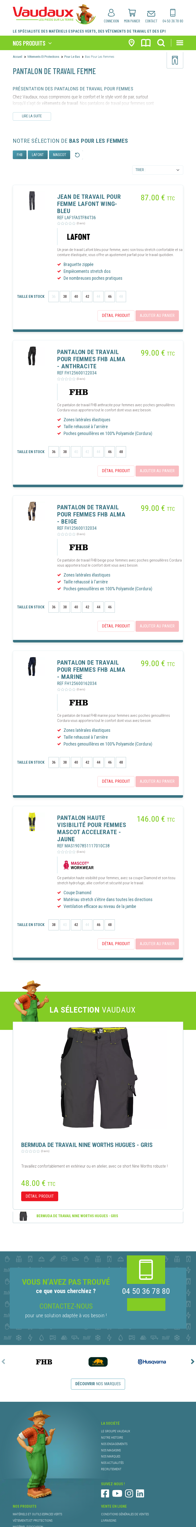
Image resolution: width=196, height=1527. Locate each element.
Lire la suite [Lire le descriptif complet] (32, 116)
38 (65, 297)
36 (53, 452)
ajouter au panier (157, 314)
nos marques (98, 1383)
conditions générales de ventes (125, 1514)
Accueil (17, 57)
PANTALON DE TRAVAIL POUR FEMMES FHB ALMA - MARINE (91, 669)
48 (121, 452)
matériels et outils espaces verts (37, 1514)
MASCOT (59, 155)
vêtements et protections (32, 1520)
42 (87, 297)
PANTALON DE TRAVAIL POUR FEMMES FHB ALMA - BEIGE (91, 514)
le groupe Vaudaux (115, 1431)
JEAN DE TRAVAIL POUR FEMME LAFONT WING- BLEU (89, 204)
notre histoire (112, 1437)
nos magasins (111, 1450)
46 (110, 297)
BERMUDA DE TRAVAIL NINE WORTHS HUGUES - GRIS (77, 1216)
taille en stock (30, 297)
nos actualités (112, 1463)
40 (76, 297)
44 (98, 607)
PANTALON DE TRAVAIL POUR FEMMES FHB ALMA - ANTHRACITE (91, 359)
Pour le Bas (72, 57)
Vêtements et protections (43, 57)
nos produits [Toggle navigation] (29, 43)
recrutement (111, 1469)
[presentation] (3, 1361)
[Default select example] (157, 170)
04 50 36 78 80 (146, 1291)
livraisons (108, 1520)
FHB (19, 155)
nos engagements (114, 1444)
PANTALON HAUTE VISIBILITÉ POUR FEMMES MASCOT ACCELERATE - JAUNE (91, 828)
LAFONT (38, 155)
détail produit (116, 315)
